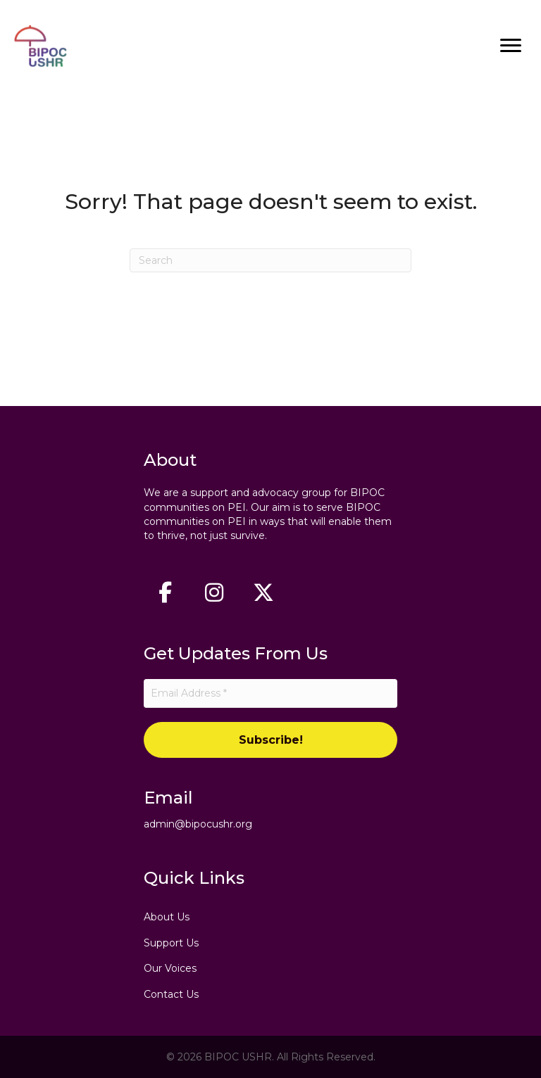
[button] (165, 592)
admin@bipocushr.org (198, 824)
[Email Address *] (270, 693)
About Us (166, 917)
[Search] (270, 260)
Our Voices (170, 968)
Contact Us (171, 994)
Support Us (171, 943)
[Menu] (511, 46)
